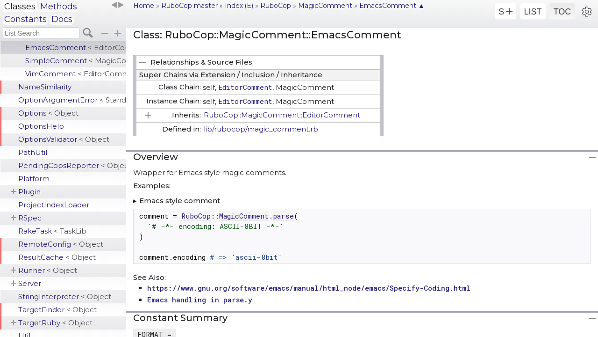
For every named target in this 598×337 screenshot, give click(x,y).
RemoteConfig (60, 244)
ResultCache (57, 257)
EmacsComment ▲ (392, 5)
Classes (20, 6)
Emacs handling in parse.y (199, 299)
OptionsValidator (63, 139)
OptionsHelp (41, 126)
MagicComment (325, 5)
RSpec (30, 217)
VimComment (75, 73)
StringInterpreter (64, 296)
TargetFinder (57, 309)
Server (29, 283)
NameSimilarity (44, 86)
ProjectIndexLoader (53, 204)
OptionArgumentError (72, 99)
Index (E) (239, 5)
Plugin (29, 191)
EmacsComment (75, 47)
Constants (25, 19)
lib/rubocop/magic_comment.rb (261, 129)
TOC (562, 11)
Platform (34, 178)
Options (48, 113)
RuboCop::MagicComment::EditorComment (282, 114)
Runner (47, 270)
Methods (58, 6)
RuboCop (275, 5)
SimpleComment (75, 60)
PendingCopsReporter (72, 165)
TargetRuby (55, 322)
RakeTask (52, 231)
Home (143, 5)
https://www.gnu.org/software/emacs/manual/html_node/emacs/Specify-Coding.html (308, 288)
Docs (61, 19)
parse (283, 215)
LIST (532, 11)
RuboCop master (189, 5)
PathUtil (32, 152)
